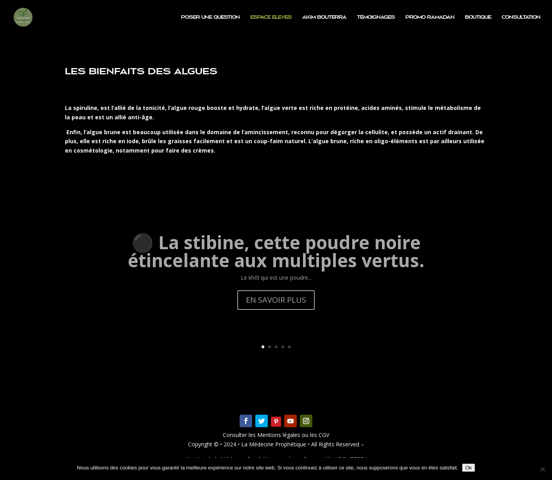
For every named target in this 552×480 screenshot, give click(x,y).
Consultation (521, 17)
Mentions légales (279, 435)
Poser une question (210, 17)
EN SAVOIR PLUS (276, 311)
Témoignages (376, 17)
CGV (323, 435)
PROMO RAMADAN (429, 17)
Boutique (478, 17)
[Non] (542, 469)
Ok (468, 468)
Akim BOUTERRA (324, 17)
